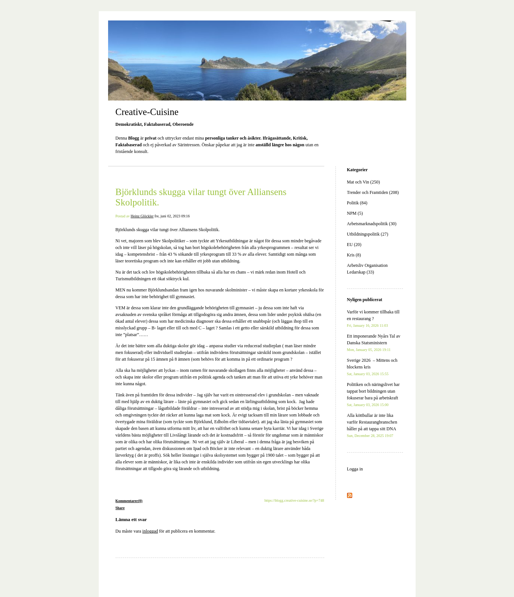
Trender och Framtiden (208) (373, 192)
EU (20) (354, 244)
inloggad (150, 531)
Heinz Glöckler (142, 216)
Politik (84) (357, 202)
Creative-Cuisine (147, 112)
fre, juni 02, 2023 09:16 (171, 216)
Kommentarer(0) (129, 501)
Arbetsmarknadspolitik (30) (372, 223)
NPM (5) (355, 213)
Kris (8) (354, 255)
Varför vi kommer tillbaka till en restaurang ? (373, 318)
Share (120, 508)
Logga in (355, 469)
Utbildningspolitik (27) (367, 234)
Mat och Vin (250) (363, 182)
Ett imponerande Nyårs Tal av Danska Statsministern (374, 342)
